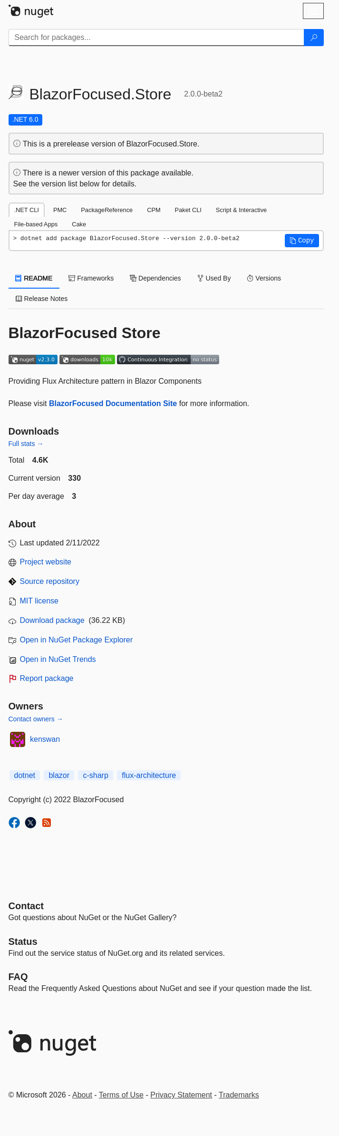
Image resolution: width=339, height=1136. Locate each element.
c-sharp (95, 775)
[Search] (314, 37)
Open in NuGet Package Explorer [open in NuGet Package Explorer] (76, 640)
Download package (52, 620)
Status (23, 941)
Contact (26, 906)
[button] (302, 240)
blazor (58, 775)
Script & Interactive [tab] (241, 210)
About (82, 1095)
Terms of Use (121, 1095)
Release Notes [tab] (42, 298)
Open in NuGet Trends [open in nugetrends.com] (58, 659)
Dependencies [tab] (155, 278)
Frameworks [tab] (91, 278)
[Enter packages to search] (156, 37)
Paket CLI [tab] (188, 210)
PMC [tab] (60, 210)
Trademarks (239, 1095)
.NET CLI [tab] (26, 210)
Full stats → (26, 443)
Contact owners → (36, 719)
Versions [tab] (264, 278)
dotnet (24, 775)
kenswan (45, 739)
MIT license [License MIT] (39, 601)
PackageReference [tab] (107, 210)
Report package (47, 678)
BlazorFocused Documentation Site (113, 403)
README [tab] (34, 278)
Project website (46, 562)
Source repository (49, 581)
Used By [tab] (214, 278)
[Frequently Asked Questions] (18, 976)
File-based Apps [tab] (36, 224)
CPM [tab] (153, 210)
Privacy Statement (181, 1095)
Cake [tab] (79, 224)
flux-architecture (149, 775)
